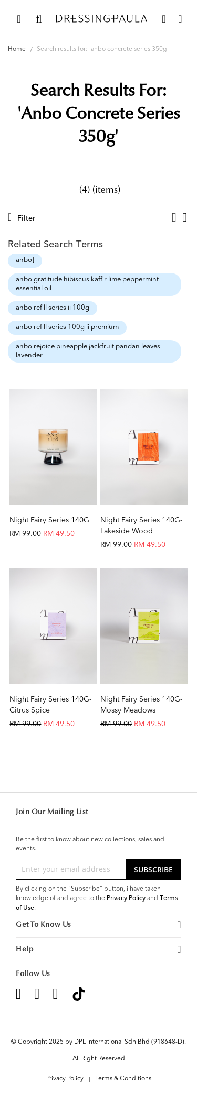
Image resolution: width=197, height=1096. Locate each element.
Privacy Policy (126, 898)
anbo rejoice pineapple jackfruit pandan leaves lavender (88, 351)
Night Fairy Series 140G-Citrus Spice (50, 705)
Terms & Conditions (123, 1079)
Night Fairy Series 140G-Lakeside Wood (141, 526)
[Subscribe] (153, 869)
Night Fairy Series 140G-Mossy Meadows (141, 705)
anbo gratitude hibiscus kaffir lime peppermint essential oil (87, 284)
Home (17, 49)
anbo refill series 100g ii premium (67, 327)
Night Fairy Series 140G (49, 520)
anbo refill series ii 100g (52, 307)
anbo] (25, 260)
